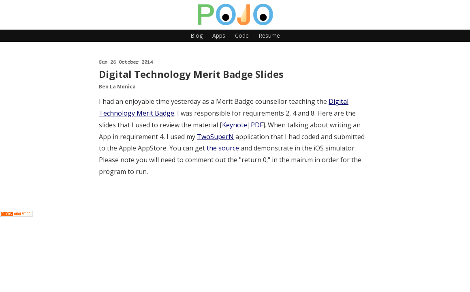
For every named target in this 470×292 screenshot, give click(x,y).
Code (242, 35)
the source (223, 148)
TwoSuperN (215, 136)
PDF (257, 124)
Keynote (234, 124)
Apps (218, 35)
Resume (269, 35)
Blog (196, 35)
